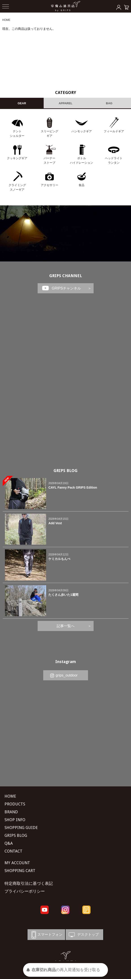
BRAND (11, 811)
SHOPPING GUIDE (21, 827)
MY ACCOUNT (17, 862)
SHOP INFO (14, 819)
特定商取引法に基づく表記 (28, 883)
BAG (109, 103)
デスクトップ (83, 935)
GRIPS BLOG (65, 470)
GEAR (22, 103)
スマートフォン (46, 935)
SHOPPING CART (19, 870)
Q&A (8, 843)
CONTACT (13, 851)
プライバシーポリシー (24, 891)
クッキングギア (17, 158)
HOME (6, 20)
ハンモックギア (81, 131)
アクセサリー (49, 185)
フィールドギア (114, 131)
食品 (81, 185)
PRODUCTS (14, 804)
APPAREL (65, 103)
